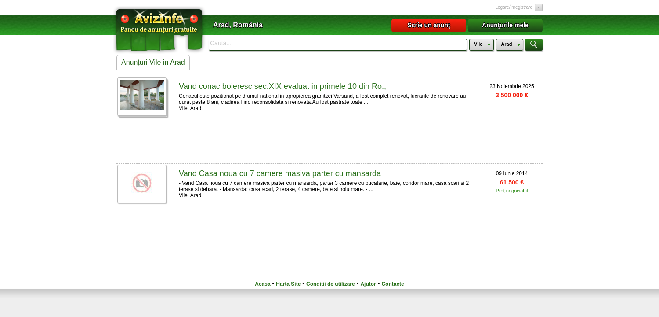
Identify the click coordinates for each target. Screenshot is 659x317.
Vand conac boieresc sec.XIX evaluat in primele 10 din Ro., (282, 86)
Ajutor (368, 284)
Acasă (262, 284)
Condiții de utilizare (330, 284)
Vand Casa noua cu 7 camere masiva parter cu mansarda (280, 173)
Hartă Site (288, 284)
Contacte (392, 284)
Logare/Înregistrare (514, 7)
